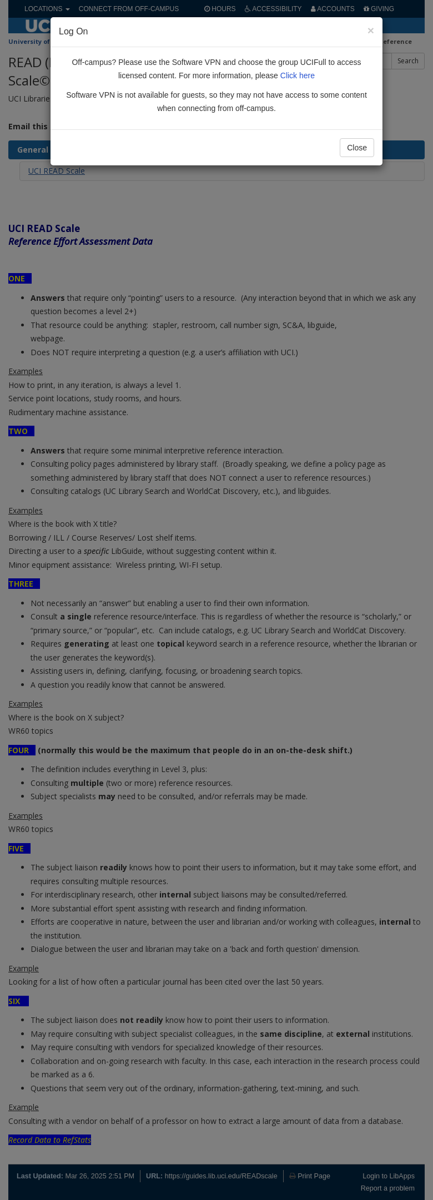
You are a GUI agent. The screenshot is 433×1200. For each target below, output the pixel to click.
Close (357, 147)
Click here (297, 75)
